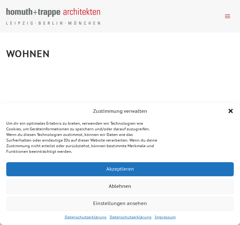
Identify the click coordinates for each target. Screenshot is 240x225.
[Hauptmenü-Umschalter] (228, 16)
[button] (231, 111)
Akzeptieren (120, 169)
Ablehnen (120, 186)
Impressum (165, 217)
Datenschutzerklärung (86, 217)
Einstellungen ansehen (120, 203)
